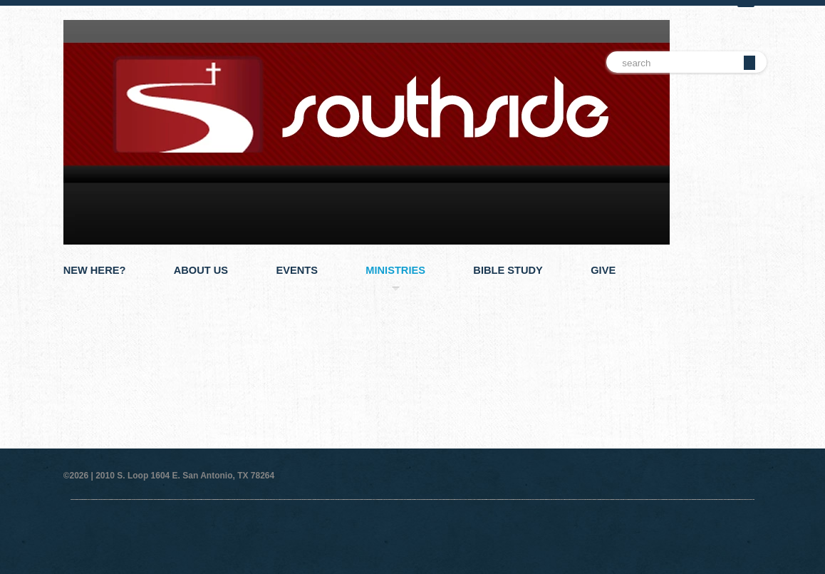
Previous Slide (736, 326)
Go (749, 63)
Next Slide (758, 326)
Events (297, 270)
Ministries (395, 270)
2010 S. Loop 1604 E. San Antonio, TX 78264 (184, 476)
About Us (201, 270)
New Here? (94, 270)
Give (603, 270)
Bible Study (508, 270)
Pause (747, 326)
